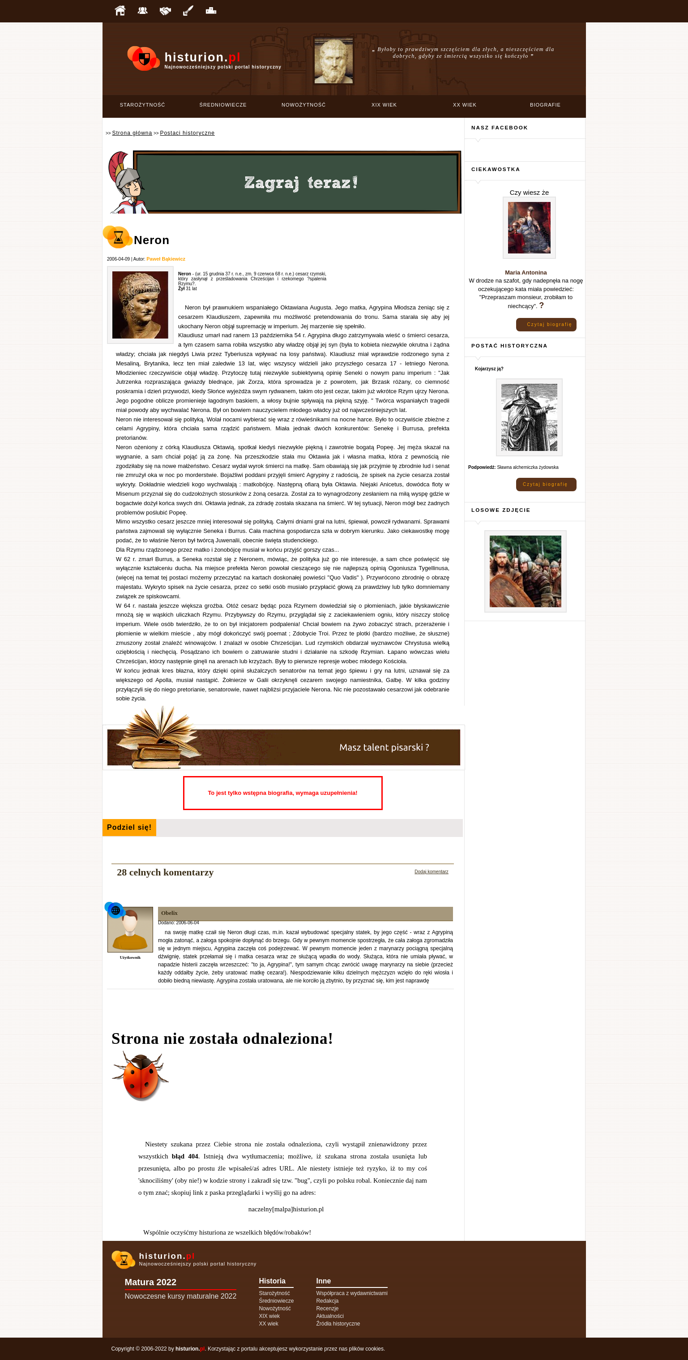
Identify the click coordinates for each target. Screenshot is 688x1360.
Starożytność (143, 104)
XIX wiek (384, 104)
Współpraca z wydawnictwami (351, 1293)
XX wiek (465, 104)
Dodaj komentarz (432, 871)
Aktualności (329, 1316)
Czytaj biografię (550, 324)
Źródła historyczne (338, 1324)
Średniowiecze (223, 104)
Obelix (169, 913)
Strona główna (132, 133)
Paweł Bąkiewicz (165, 259)
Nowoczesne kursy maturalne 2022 (181, 1296)
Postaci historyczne (187, 133)
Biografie (545, 104)
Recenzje (327, 1308)
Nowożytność (304, 104)
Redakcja (327, 1301)
